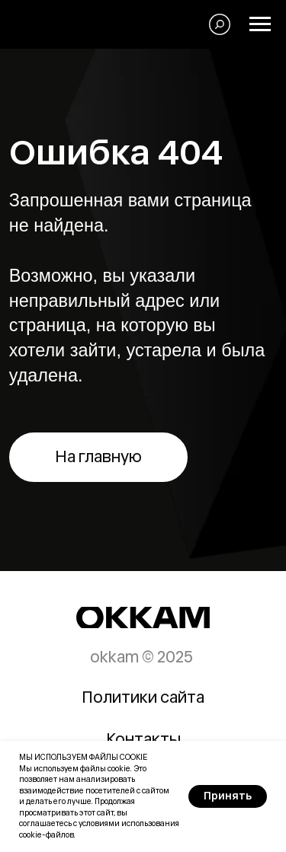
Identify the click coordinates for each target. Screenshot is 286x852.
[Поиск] (219, 24)
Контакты (143, 738)
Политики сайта (143, 697)
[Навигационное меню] (260, 24)
